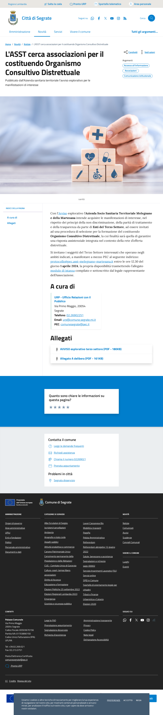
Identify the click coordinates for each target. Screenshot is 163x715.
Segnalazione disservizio (56, 630)
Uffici (7, 533)
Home (8, 44)
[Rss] (123, 18)
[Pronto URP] (78, 4)
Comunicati (128, 528)
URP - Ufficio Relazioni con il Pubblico (72, 299)
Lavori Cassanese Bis (93, 523)
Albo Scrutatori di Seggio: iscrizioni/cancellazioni (56, 525)
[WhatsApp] (91, 18)
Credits (12, 681)
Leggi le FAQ (50, 620)
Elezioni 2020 (89, 604)
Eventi (126, 567)
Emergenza (49, 599)
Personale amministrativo (17, 547)
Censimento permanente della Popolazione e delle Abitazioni (58, 559)
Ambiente (49, 532)
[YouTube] (110, 18)
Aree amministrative (15, 528)
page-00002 (89, 566)
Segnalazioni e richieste (94, 561)
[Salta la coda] (53, 4)
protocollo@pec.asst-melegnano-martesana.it (81, 261)
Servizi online (89, 575)
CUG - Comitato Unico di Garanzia (60, 565)
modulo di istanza (62, 270)
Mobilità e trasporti (92, 528)
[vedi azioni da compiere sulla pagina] (147, 52)
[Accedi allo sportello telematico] (107, 4)
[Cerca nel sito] (151, 18)
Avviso (62, 213)
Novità (17, 44)
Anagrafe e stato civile (55, 537)
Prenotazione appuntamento (58, 625)
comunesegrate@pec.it (75, 324)
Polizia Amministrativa (94, 537)
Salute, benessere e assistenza (98, 556)
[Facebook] (97, 18)
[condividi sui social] (130, 52)
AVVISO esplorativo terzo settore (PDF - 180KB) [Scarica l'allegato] (91, 349)
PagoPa (86, 533)
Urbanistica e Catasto (93, 599)
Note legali (88, 635)
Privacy (87, 625)
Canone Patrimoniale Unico (57, 551)
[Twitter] (104, 18)
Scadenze (127, 537)
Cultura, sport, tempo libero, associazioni (57, 573)
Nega (139, 700)
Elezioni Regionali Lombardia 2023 (60, 594)
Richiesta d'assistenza (55, 635)
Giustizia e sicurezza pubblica (58, 603)
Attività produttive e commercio (59, 547)
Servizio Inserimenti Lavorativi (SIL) (100, 571)
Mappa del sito (24, 681)
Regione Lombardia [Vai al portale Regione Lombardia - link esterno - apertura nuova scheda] (17, 4)
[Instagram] (117, 18)
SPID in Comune (90, 580)
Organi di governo (13, 523)
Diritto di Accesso (52, 580)
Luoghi (126, 562)
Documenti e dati (13, 552)
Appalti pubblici (51, 542)
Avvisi (125, 533)
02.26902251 (75, 315)
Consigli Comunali (131, 542)
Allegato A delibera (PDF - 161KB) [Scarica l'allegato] (81, 359)
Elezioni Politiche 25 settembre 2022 (62, 589)
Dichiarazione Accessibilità (96, 639)
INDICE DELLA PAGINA (23, 208)
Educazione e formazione (56, 584)
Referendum (89, 542)
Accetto (128, 700)
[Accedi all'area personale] (140, 4)
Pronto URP (13, 666)
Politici (8, 542)
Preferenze (113, 700)
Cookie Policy (90, 630)
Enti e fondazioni (13, 537)
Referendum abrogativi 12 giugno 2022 (99, 549)
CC (6, 681)
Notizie (27, 44)
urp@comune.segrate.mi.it (79, 320)
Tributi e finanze (90, 594)
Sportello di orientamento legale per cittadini (100, 587)
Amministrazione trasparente (98, 620)
